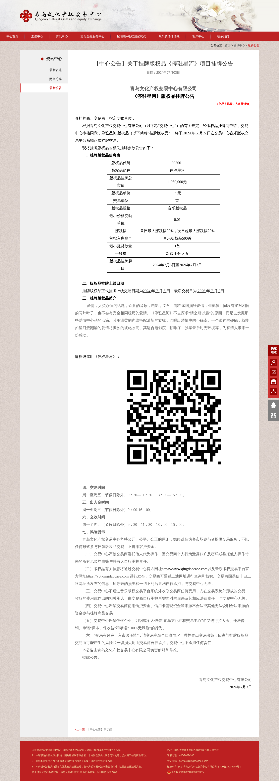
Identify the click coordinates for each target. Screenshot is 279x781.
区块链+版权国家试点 (131, 36)
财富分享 (55, 79)
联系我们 (223, 36)
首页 (227, 45)
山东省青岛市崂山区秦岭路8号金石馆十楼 (196, 749)
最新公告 (55, 88)
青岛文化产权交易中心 (61, 16)
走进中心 (37, 36)
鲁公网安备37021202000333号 (185, 772)
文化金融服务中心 (92, 36)
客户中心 (198, 36)
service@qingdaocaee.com (193, 761)
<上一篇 (80, 729)
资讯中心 (62, 36)
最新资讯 (55, 70)
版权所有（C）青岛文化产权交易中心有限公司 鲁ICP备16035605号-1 (204, 766)
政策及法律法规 (169, 36)
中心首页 (12, 36)
